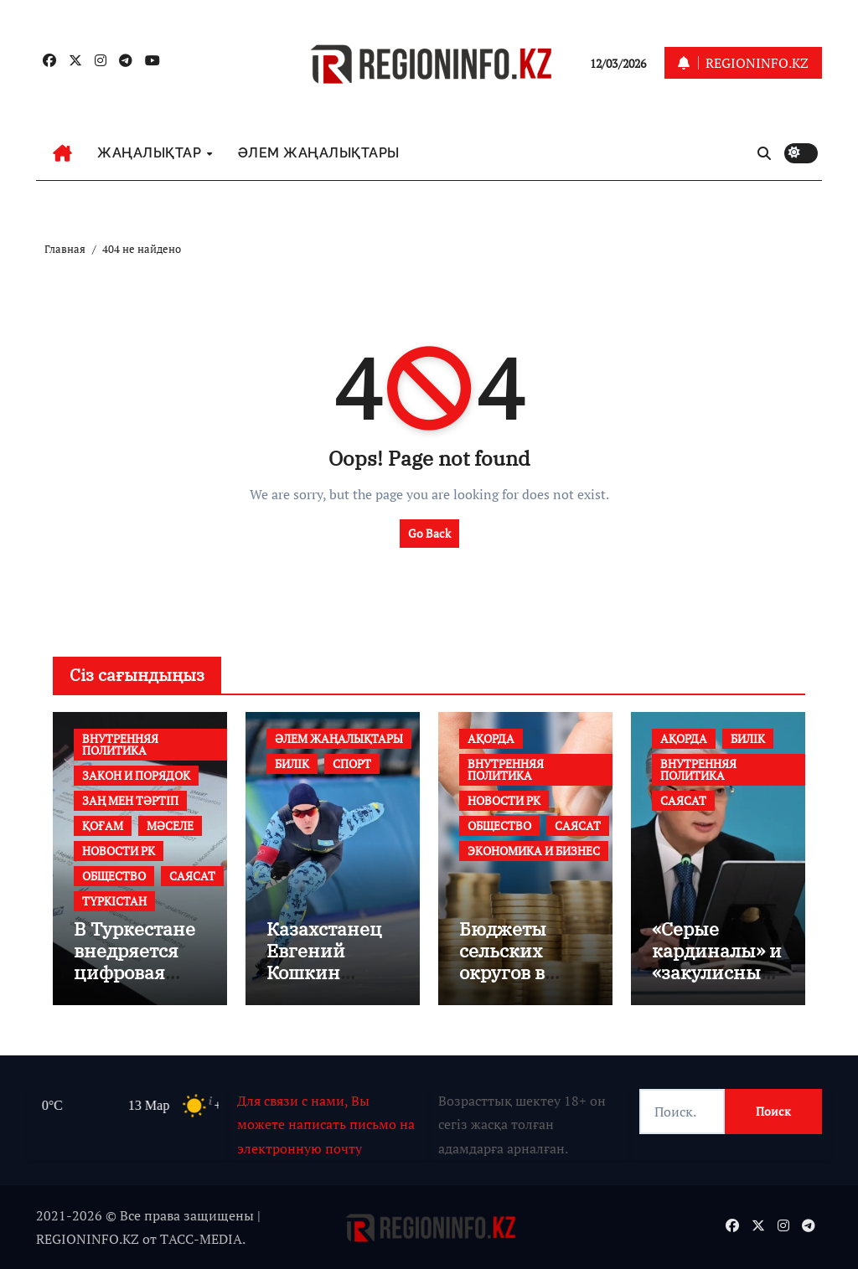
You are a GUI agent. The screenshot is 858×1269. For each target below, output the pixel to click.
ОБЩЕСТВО (114, 876)
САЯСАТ (192, 876)
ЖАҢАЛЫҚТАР (151, 153)
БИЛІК (292, 763)
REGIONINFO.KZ (87, 1239)
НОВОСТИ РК (118, 851)
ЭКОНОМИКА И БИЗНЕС (534, 851)
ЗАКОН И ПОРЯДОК (136, 775)
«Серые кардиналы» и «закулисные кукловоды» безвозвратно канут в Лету (717, 983)
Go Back (429, 533)
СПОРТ (352, 763)
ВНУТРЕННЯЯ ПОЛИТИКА (120, 744)
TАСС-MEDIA (201, 1239)
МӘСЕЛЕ (170, 825)
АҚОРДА (491, 738)
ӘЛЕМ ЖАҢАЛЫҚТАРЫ (319, 153)
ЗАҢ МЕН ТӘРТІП (130, 800)
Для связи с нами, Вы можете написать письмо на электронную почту (326, 1124)
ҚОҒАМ (102, 825)
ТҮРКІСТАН (114, 901)
